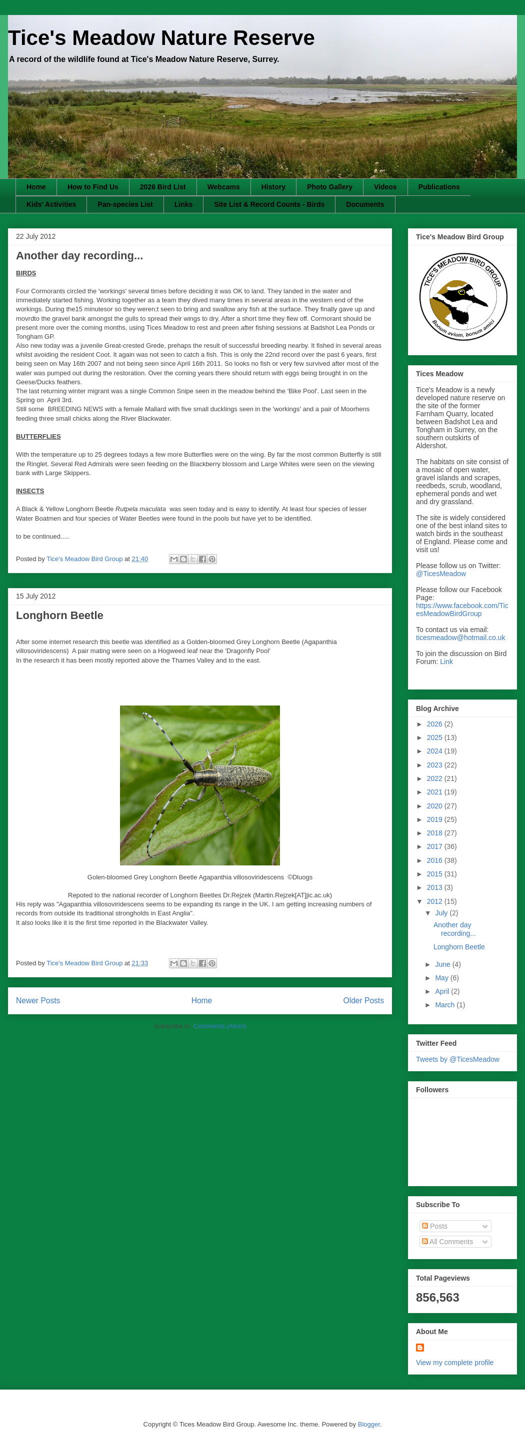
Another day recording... (79, 255)
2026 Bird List (163, 187)
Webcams (224, 187)
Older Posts (364, 1000)
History (274, 187)
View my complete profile (455, 1363)
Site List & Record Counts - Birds (269, 204)
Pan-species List (125, 204)
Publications (439, 187)
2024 (435, 751)
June (443, 964)
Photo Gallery (329, 187)
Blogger (369, 1424)
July (442, 913)
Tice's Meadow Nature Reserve (161, 37)
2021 (435, 792)
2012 (435, 901)
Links (183, 204)
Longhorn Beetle (60, 615)
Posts (435, 1226)
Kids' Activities (51, 204)
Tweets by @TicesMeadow (458, 1059)
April (443, 991)
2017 (435, 846)
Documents (365, 204)
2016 (435, 860)
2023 (435, 765)
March (445, 1005)
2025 (435, 737)
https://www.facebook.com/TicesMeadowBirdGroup (462, 610)
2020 (435, 806)
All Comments (447, 1242)
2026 (435, 724)
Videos (385, 187)
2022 (435, 778)
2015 (435, 874)
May (442, 978)
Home (36, 187)
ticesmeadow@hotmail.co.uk (460, 638)
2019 (435, 819)
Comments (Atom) (220, 1026)
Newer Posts (38, 1000)
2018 (435, 833)
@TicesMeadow (441, 574)
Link (446, 662)
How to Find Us (93, 187)
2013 (435, 887)
